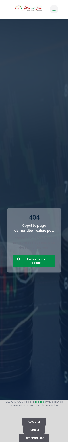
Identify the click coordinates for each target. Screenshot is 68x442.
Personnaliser (34, 438)
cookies (39, 402)
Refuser (34, 430)
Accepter (34, 422)
